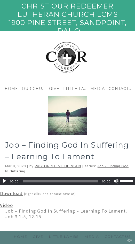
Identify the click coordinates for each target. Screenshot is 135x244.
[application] (67, 181)
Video (6, 205)
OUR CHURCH (34, 88)
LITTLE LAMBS (75, 88)
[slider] (60, 181)
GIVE (54, 88)
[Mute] (116, 181)
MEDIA (97, 88)
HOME (11, 88)
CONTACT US (121, 88)
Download (11, 193)
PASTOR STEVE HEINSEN (58, 166)
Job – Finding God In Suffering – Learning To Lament (67, 150)
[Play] (4, 181)
